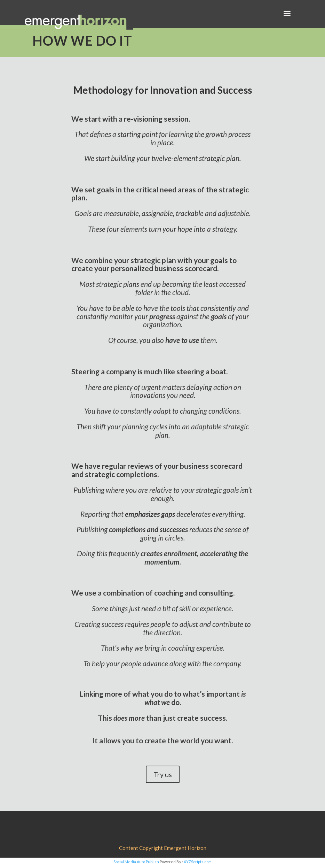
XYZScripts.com (198, 861)
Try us (162, 774)
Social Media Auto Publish (136, 861)
